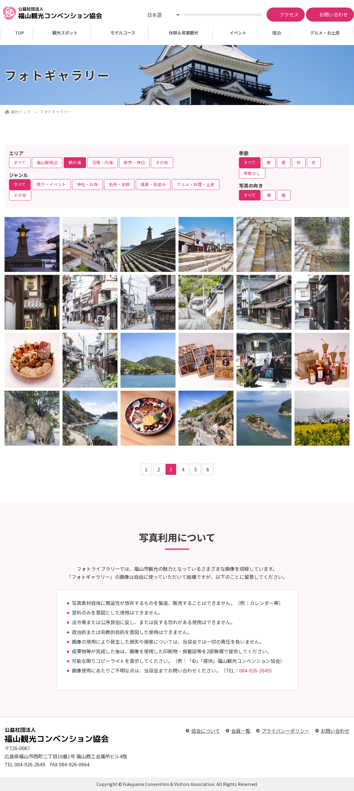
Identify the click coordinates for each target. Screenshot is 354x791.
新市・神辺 (134, 162)
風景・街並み (153, 184)
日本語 (154, 14)
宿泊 (276, 33)
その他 (162, 162)
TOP (19, 33)
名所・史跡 (119, 184)
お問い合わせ (335, 730)
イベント (238, 33)
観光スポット (65, 33)
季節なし (252, 173)
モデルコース (122, 33)
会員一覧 (240, 730)
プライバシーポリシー (285, 730)
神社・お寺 (87, 184)
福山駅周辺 (47, 162)
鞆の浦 (75, 162)
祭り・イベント (51, 184)
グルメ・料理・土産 (196, 184)
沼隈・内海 (102, 162)
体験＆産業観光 (183, 33)
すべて (20, 162)
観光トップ (21, 112)
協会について (205, 730)
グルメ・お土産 (325, 33)
